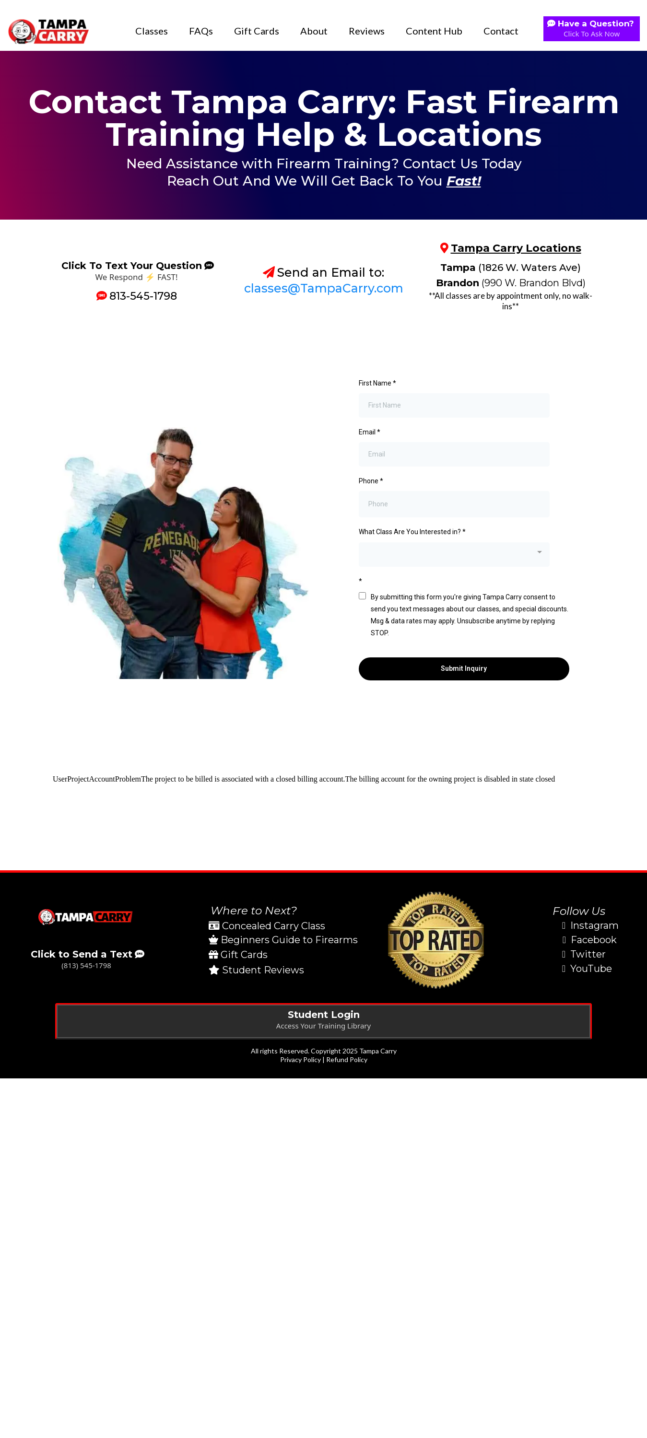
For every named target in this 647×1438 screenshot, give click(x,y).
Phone (371, 481)
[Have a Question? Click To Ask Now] (591, 28)
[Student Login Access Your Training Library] (323, 1021)
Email (369, 432)
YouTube (591, 968)
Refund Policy (346, 1059)
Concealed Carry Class (273, 926)
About (314, 30)
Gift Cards (256, 30)
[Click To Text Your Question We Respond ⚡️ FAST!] (136, 271)
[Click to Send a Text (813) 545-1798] (86, 961)
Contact (500, 30)
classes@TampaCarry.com (323, 288)
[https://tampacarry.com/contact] (86, 917)
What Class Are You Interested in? (412, 532)
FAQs (201, 30)
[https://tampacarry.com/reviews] (436, 940)
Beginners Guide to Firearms (289, 940)
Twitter (588, 954)
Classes (151, 30)
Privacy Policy (300, 1059)
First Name (377, 383)
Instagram (594, 925)
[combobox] (454, 554)
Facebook (594, 940)
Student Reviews (263, 970)
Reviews (367, 30)
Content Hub (434, 30)
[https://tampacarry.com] (48, 31)
